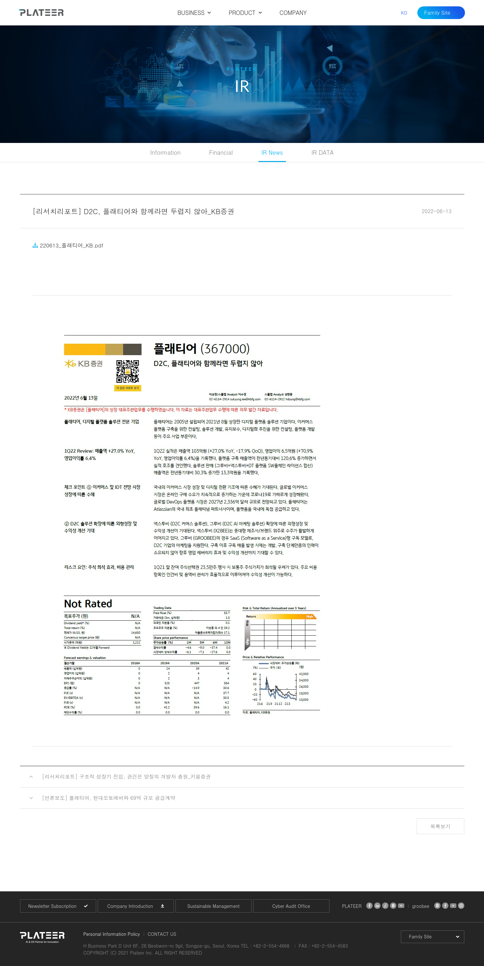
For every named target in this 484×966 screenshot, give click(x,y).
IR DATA (322, 152)
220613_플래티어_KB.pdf (71, 245)
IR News (272, 152)
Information (165, 152)
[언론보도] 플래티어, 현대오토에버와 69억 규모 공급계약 (108, 797)
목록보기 (440, 826)
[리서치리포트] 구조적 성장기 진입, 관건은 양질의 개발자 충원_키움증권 (126, 776)
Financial (221, 152)
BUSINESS (190, 13)
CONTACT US (162, 934)
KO (404, 13)
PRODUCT (242, 13)
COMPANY (293, 13)
